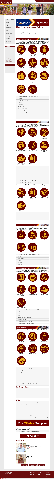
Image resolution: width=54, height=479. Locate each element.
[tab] (32, 96)
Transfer (14, 16)
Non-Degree (8, 25)
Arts (48, 2)
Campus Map (39, 472)
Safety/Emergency (40, 473)
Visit (25, 2)
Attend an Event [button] (33, 465)
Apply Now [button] (41, 465)
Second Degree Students (9, 59)
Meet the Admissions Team (9, 56)
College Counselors (9, 33)
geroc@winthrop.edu (30, 447)
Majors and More (8, 36)
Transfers (7, 22)
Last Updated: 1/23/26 (3, 478)
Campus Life (39, 2)
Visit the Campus (8, 41)
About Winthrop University (10, 19)
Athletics (45, 2)
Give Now (39, 474)
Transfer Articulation (9, 61)
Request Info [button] (24, 465)
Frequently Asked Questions (10, 35)
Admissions (22, 2)
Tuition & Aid (29, 2)
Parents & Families (32, 472)
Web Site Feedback (48, 474)
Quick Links (46, 0)
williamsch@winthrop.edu (30, 458)
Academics (34, 2)
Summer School (8, 60)
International (8, 30)
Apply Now (40, 0)
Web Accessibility (48, 473)
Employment (39, 473)
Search (51, 0)
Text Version (47, 473)
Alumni (31, 473)
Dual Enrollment (8, 27)
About (42, 2)
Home (6, 16)
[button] (4, 8)
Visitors (31, 473)
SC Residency (8, 38)
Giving (51, 2)
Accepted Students (9, 24)
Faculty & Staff (32, 474)
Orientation (7, 57)
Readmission (7, 58)
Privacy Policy (48, 472)
